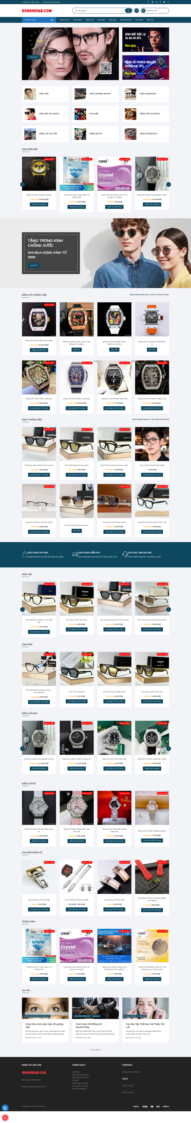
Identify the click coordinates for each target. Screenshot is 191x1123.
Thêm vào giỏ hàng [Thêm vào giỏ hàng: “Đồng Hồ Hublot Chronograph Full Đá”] (152, 205)
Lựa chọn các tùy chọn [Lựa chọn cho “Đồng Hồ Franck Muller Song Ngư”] (77, 411)
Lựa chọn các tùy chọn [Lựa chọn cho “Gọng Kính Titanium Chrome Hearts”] (39, 536)
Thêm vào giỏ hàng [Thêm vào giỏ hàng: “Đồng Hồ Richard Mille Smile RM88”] (39, 352)
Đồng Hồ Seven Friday (160, 295)
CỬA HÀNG (77, 20)
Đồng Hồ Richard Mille (139, 295)
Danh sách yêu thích (51, 2)
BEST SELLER (125, 20)
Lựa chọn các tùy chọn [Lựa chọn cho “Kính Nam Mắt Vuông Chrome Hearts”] (39, 478)
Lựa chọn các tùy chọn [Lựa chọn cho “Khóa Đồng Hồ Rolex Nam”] (114, 919)
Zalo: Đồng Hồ (128, 1104)
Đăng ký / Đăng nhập (30, 2)
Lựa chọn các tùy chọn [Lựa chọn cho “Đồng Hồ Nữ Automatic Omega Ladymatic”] (114, 850)
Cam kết (75, 1092)
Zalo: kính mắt (127, 1097)
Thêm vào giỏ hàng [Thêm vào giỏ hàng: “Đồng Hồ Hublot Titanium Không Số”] (76, 776)
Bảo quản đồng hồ (79, 1100)
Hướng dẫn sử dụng (80, 1098)
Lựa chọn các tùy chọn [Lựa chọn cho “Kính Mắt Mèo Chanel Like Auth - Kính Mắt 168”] (39, 709)
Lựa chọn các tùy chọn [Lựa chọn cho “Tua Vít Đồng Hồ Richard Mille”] (77, 919)
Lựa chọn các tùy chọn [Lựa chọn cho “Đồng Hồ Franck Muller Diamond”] (39, 411)
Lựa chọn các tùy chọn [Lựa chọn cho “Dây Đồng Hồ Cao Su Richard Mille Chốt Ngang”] (152, 920)
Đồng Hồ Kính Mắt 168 (131, 1084)
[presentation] (22, 185)
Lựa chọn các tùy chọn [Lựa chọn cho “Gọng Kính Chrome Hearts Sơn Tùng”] (152, 536)
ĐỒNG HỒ (89, 20)
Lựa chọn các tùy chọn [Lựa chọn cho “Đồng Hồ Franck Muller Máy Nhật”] (114, 411)
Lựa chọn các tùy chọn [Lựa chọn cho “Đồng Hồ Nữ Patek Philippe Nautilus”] (152, 849)
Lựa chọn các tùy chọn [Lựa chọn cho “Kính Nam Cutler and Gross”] (77, 635)
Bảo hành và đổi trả (79, 1089)
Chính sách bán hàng (80, 1086)
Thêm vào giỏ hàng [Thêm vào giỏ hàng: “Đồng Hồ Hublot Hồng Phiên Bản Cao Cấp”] (76, 850)
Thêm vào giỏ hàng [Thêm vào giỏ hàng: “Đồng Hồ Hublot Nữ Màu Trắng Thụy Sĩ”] (39, 850)
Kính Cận (43, 94)
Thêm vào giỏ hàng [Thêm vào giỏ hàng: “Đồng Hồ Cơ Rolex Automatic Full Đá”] (152, 776)
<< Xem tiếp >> (95, 1061)
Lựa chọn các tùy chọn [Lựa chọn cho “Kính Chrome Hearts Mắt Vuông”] (152, 478)
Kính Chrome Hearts (100, 94)
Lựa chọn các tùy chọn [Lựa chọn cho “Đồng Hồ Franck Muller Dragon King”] (152, 411)
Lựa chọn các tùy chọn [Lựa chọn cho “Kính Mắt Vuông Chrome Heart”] (77, 478)
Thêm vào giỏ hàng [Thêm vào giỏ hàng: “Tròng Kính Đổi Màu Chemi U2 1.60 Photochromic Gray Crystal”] (152, 990)
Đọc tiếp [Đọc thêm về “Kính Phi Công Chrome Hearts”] (76, 536)
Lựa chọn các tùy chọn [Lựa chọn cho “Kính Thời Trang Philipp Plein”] (114, 708)
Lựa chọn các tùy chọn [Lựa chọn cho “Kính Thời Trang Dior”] (77, 708)
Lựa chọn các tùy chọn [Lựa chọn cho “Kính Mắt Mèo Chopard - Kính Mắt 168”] (39, 638)
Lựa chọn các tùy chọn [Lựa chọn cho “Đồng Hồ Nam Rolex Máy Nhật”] (114, 776)
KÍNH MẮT (101, 20)
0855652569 (35, 1092)
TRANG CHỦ (64, 20)
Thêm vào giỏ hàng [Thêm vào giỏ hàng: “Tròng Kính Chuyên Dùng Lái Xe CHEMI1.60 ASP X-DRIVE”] (114, 990)
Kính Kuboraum (148, 94)
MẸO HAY (150, 20)
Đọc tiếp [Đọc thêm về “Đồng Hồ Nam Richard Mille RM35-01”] (152, 351)
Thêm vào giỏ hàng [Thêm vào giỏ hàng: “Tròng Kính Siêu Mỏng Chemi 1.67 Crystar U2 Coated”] (114, 207)
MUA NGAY (33, 266)
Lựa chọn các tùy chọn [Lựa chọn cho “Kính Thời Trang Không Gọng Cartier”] (152, 635)
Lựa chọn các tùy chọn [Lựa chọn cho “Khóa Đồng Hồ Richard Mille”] (39, 919)
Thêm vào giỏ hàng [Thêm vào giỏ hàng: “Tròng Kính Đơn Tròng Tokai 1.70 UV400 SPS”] (76, 207)
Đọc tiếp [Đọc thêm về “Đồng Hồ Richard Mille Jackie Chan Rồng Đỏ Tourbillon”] (76, 351)
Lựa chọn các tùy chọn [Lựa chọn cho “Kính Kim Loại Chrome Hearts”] (114, 536)
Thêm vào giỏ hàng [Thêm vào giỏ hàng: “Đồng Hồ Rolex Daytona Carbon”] (39, 205)
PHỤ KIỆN (139, 20)
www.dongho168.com (37, 1098)
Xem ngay (33, 57)
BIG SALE (113, 20)
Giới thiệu (76, 1084)
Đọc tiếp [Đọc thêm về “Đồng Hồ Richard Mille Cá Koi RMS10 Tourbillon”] (114, 351)
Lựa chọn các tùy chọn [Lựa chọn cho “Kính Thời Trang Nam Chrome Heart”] (114, 478)
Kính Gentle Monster (160, 422)
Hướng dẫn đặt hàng (80, 1095)
